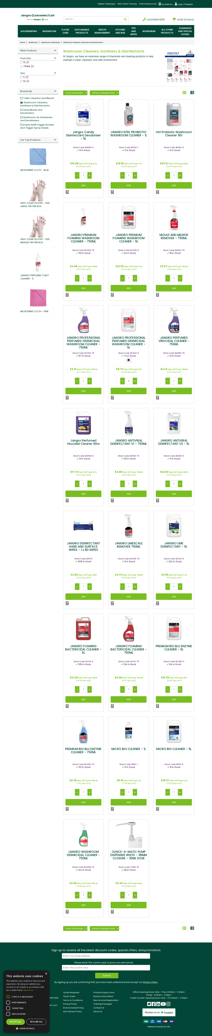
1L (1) (25, 77)
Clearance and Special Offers (185, 31)
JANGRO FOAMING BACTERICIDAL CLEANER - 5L (83, 649)
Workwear (149, 31)
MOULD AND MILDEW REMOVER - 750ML (174, 236)
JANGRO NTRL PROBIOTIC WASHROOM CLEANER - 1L (128, 133)
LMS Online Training (127, 3)
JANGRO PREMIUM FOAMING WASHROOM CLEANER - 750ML (83, 238)
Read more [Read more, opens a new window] (28, 990)
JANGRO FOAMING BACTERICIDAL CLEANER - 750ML (128, 649)
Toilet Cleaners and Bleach (37, 98)
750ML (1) (28, 66)
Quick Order (69, 996)
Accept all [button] (16, 1021)
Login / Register (184, 4)
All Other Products (167, 31)
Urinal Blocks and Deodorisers (31, 111)
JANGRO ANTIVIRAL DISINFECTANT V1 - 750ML (128, 442)
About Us (97, 1011)
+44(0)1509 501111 (154, 19)
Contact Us (98, 1007)
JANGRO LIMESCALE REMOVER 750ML (129, 545)
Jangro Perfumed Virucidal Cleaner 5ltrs (83, 442)
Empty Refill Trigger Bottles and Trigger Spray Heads (37, 126)
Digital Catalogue (106, 3)
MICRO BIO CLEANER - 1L (128, 749)
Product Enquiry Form (104, 992)
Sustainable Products (82, 31)
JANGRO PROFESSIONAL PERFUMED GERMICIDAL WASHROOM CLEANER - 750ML (83, 343)
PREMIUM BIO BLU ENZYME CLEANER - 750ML (83, 750)
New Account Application (106, 1000)
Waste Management (102, 31)
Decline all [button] (36, 1021)
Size (22, 73)
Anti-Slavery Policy (72, 1011)
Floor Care (65, 31)
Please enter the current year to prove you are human (104, 962)
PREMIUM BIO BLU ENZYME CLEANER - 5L (174, 648)
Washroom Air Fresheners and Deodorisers (36, 119)
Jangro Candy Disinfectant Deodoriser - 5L (83, 135)
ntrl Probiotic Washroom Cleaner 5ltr (174, 133)
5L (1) (26, 62)
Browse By (26, 91)
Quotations (166, 4)
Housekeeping (29, 31)
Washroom (49, 31)
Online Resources (148, 3)
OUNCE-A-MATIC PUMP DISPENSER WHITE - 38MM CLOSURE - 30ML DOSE (128, 855)
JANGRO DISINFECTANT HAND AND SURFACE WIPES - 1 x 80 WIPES (83, 546)
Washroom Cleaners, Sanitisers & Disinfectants (83, 42)
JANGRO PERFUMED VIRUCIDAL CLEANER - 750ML (173, 341)
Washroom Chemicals (50, 42)
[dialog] (26, 1001)
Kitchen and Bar (120, 31)
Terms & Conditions (73, 1000)
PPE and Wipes (133, 31)
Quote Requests (71, 992)
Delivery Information (103, 996)
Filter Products (28, 50)
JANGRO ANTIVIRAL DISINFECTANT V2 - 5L (173, 442)
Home (22, 42)
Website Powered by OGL (158, 1026)
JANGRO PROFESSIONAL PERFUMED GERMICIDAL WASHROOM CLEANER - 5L (128, 343)
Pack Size (25, 58)
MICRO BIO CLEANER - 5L (174, 749)
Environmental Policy (73, 1007)
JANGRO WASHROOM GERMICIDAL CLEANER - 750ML (83, 855)
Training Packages (102, 1003)
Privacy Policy (150, 982)
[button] (26, 1028)
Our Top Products (30, 139)
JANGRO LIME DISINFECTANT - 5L (174, 545)
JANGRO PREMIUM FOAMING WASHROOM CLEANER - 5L (129, 238)
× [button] (46, 974)
